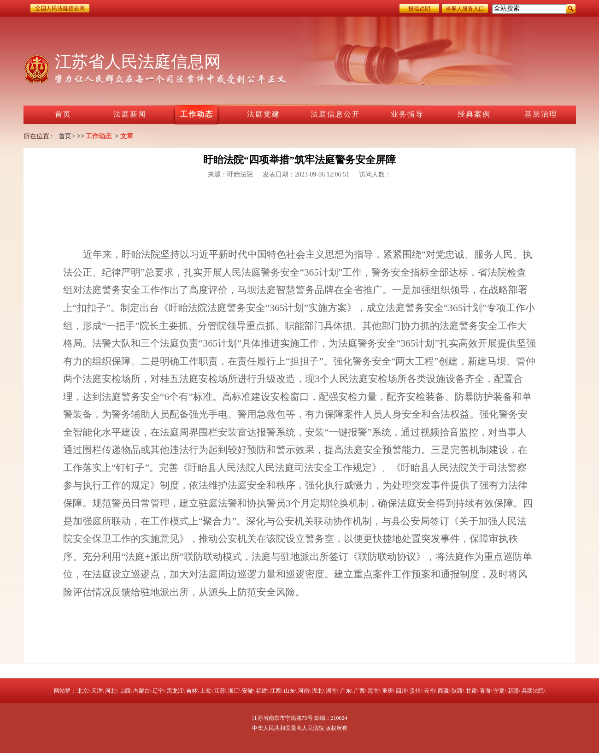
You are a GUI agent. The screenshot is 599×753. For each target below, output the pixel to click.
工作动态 (99, 136)
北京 (82, 691)
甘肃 (471, 691)
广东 (345, 691)
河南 (303, 691)
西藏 (443, 691)
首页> (67, 136)
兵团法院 (533, 691)
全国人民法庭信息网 (60, 8)
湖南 (331, 691)
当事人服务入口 (465, 9)
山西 (124, 691)
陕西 (457, 691)
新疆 (513, 691)
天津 (96, 691)
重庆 (387, 691)
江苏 (219, 691)
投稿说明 (419, 9)
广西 (359, 691)
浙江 (233, 691)
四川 (401, 691)
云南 (429, 691)
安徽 (247, 691)
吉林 (191, 691)
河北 (110, 691)
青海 (485, 691)
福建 (261, 691)
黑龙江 (175, 691)
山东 (289, 691)
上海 (205, 691)
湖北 (317, 691)
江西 (275, 691)
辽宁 (158, 691)
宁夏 (499, 691)
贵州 (415, 691)
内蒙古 (141, 691)
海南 (373, 691)
